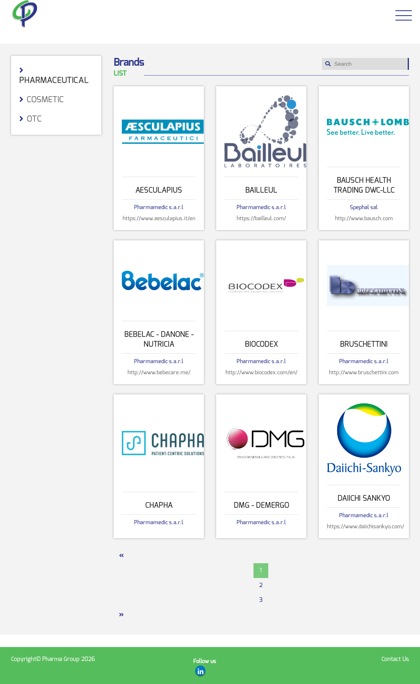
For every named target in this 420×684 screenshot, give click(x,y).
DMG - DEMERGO (261, 505)
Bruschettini (364, 344)
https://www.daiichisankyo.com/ (364, 526)
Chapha (159, 505)
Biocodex (261, 344)
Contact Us (395, 659)
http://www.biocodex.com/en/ (261, 372)
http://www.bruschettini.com (364, 372)
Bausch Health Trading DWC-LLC (364, 185)
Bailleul (261, 190)
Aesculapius (158, 190)
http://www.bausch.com (364, 218)
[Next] (121, 615)
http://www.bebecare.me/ (159, 372)
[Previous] (121, 555)
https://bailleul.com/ (261, 218)
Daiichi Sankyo (364, 498)
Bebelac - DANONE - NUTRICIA (159, 339)
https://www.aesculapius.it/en (159, 218)
